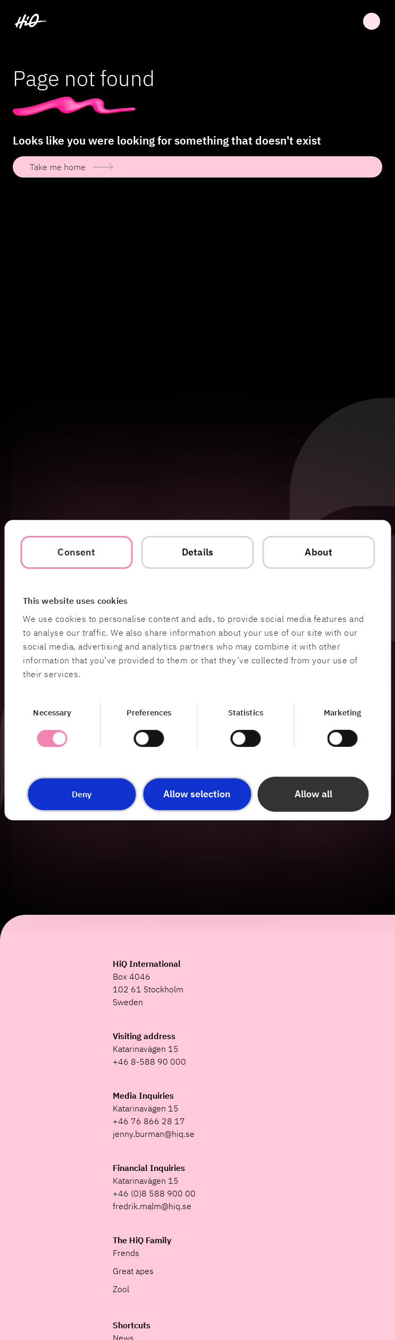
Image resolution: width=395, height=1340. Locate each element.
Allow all (313, 794)
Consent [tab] (76, 552)
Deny (81, 794)
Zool (121, 1289)
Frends (126, 1253)
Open (371, 21)
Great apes (133, 1271)
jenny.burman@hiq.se (154, 1133)
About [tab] (318, 552)
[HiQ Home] (31, 21)
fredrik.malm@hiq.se (152, 1206)
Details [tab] (197, 552)
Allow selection (197, 794)
